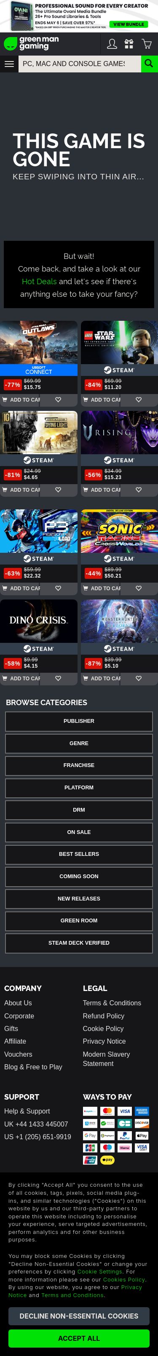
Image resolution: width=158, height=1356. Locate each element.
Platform (79, 788)
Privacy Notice (104, 1041)
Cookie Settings (100, 1271)
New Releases (79, 899)
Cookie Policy (103, 1028)
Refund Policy (104, 1016)
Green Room (79, 921)
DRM (79, 810)
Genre (79, 743)
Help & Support (27, 1111)
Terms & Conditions (112, 1003)
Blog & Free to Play (33, 1067)
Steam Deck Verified (79, 943)
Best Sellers (79, 854)
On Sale (79, 832)
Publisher (79, 721)
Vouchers (18, 1054)
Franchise (79, 765)
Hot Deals (39, 280)
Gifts (11, 1028)
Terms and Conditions (72, 1295)
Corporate (19, 1016)
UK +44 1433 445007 (36, 1124)
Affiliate (15, 1041)
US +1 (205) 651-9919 (37, 1136)
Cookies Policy (124, 1279)
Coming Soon (78, 876)
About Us (18, 1003)
